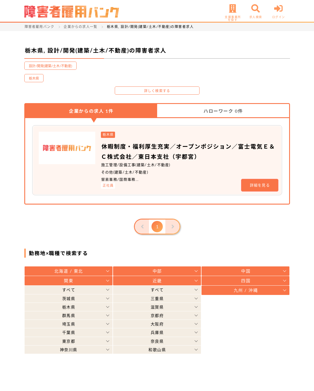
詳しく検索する (157, 91)
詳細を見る (260, 185)
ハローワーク (223, 111)
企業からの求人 (91, 111)
